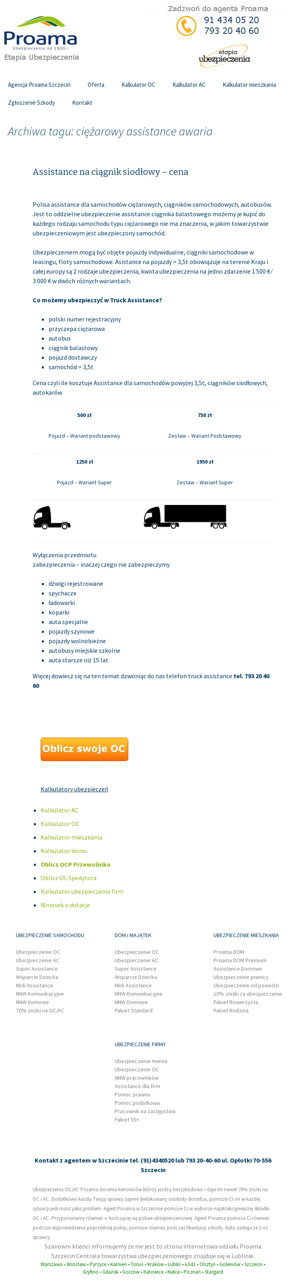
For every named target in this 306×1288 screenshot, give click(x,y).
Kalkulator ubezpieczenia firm (82, 891)
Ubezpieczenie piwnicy (241, 977)
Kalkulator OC (138, 84)
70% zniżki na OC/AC (40, 1010)
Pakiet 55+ (127, 1119)
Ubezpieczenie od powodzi (246, 985)
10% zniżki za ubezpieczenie (248, 993)
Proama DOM (229, 951)
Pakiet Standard (134, 1010)
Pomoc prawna (132, 1094)
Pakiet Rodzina (231, 1010)
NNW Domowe (32, 1002)
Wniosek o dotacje (65, 905)
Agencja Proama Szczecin (39, 84)
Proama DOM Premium (240, 960)
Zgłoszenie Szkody (31, 102)
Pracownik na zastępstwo (145, 1111)
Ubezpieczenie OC (38, 951)
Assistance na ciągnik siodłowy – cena (110, 171)
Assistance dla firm (137, 1086)
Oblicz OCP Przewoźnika (75, 864)
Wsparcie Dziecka (37, 977)
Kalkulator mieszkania (249, 84)
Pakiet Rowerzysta (236, 1002)
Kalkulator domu (64, 851)
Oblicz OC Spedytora (68, 878)
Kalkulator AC (189, 84)
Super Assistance (37, 968)
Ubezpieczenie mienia (141, 1061)
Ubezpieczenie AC (37, 960)
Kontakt (82, 102)
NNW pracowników (137, 1077)
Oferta (96, 84)
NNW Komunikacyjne (40, 993)
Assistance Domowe (238, 968)
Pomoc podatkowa (137, 1102)
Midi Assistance (34, 985)
